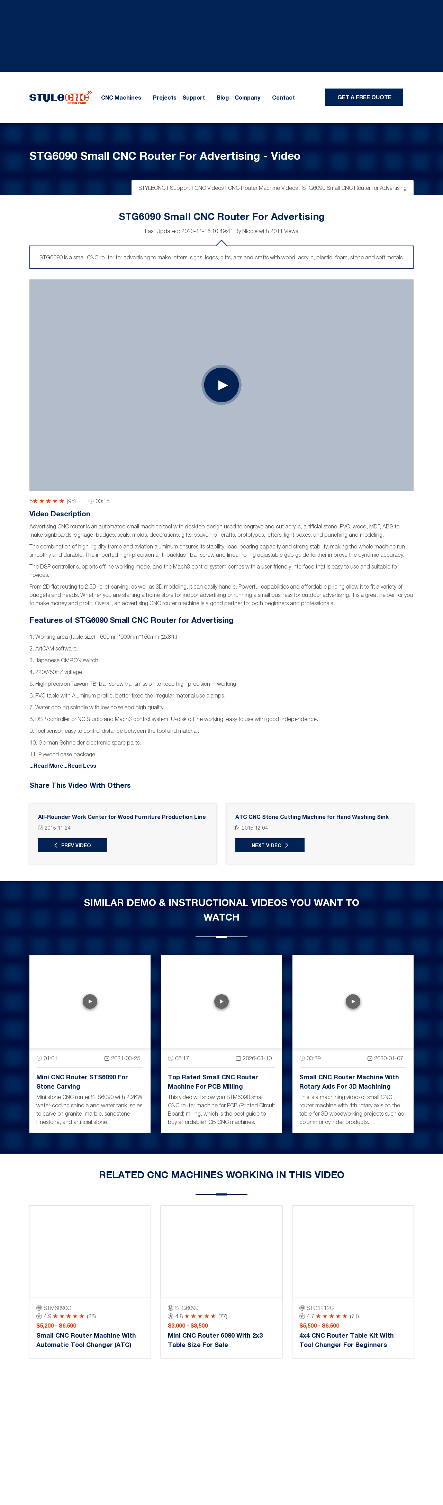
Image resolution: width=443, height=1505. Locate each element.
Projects (165, 97)
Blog (223, 97)
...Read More (46, 765)
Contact (283, 97)
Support (193, 97)
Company (247, 97)
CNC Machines (121, 97)
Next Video (267, 845)
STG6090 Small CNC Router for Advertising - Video (164, 155)
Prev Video (76, 845)
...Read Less (79, 765)
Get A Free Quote (364, 97)
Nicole (249, 231)
